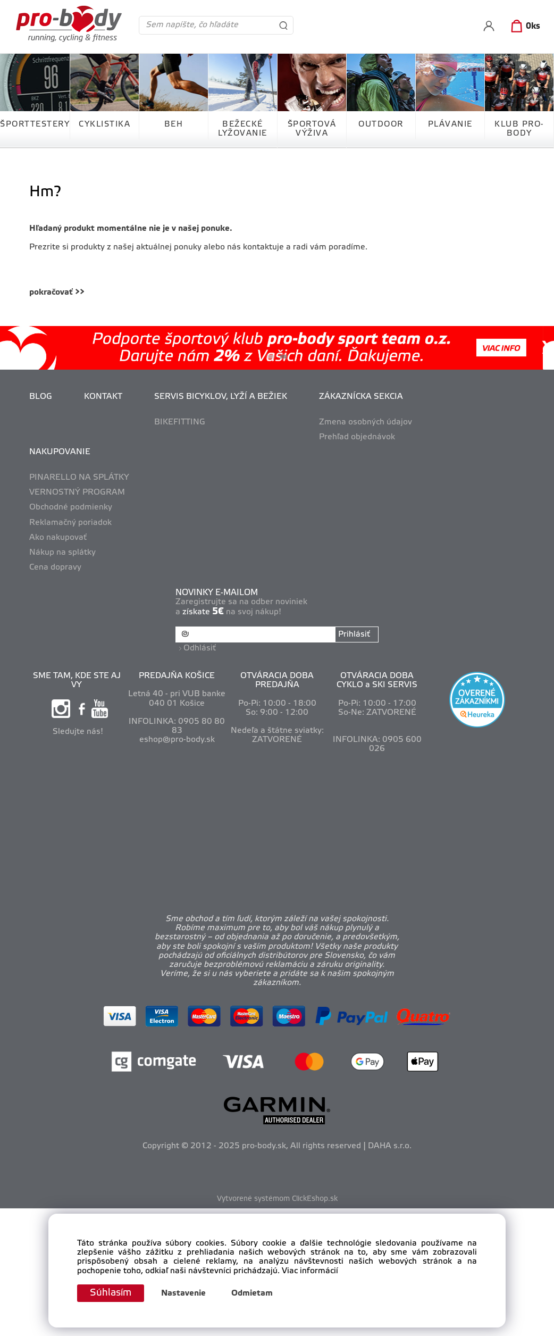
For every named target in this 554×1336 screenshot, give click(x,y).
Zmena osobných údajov (365, 422)
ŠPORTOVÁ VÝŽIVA (312, 129)
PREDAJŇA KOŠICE (177, 676)
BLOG (40, 396)
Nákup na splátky (62, 552)
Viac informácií (310, 1271)
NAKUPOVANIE (59, 452)
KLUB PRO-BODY (519, 129)
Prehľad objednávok (357, 437)
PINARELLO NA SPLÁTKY (79, 477)
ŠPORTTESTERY (35, 124)
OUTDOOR (381, 124)
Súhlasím (110, 1293)
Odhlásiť (199, 648)
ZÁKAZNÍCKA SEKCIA (361, 396)
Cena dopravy (55, 567)
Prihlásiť (354, 634)
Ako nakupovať (58, 537)
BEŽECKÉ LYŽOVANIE (242, 129)
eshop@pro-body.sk (177, 740)
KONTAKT (103, 396)
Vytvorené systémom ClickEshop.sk (277, 1199)
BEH (173, 124)
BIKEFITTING (179, 422)
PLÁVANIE (450, 124)
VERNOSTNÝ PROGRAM (77, 492)
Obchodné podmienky (70, 507)
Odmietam (252, 1293)
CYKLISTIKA (104, 124)
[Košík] (523, 26)
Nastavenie (183, 1293)
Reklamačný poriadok (70, 523)
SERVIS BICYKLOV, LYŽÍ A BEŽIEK (220, 396)
